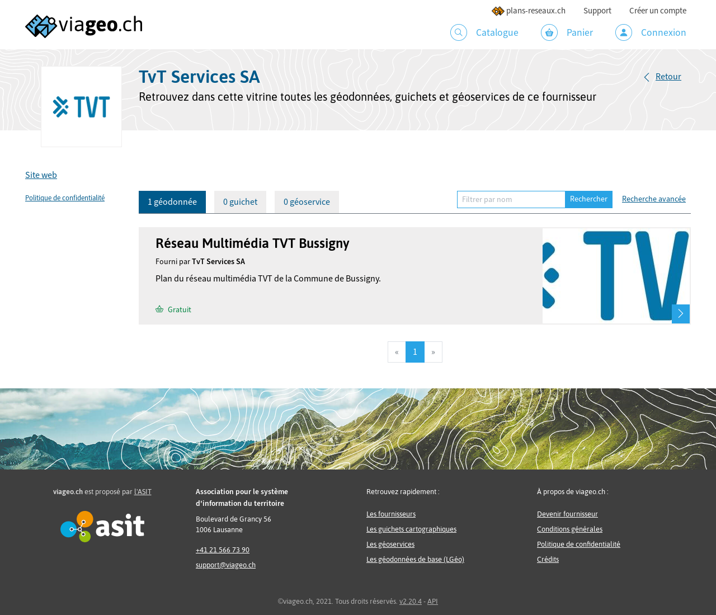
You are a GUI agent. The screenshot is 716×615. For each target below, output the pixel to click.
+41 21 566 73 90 (222, 550)
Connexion (650, 32)
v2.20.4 (410, 601)
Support (597, 11)
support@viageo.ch (226, 565)
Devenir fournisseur (567, 514)
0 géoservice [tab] (307, 202)
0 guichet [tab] (240, 202)
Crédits (548, 559)
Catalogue (484, 32)
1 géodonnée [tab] (172, 202)
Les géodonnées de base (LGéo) (415, 559)
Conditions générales (569, 529)
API (432, 601)
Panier (567, 32)
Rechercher (588, 199)
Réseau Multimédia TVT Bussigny (253, 243)
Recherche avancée (654, 199)
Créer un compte (657, 11)
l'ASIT (143, 491)
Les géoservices (390, 544)
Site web (41, 175)
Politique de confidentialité (65, 198)
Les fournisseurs (391, 514)
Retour (668, 77)
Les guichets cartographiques (411, 529)
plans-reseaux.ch (528, 11)
